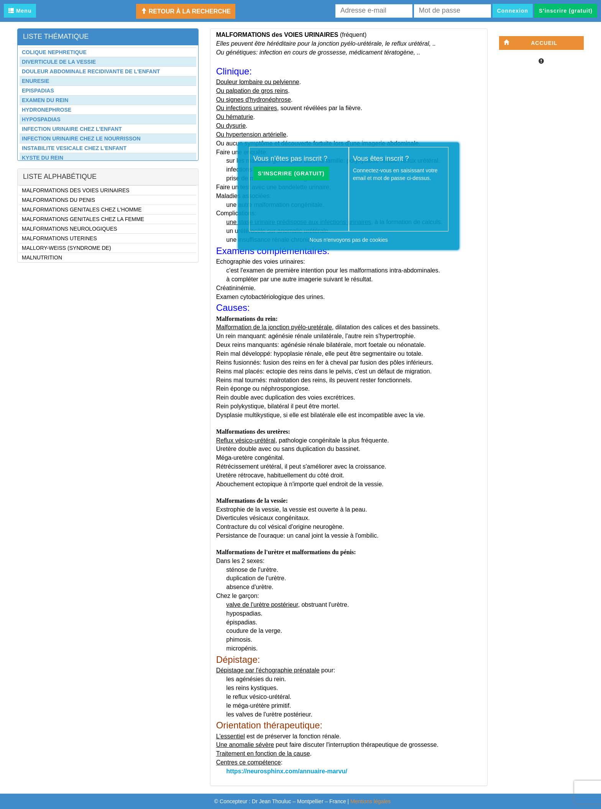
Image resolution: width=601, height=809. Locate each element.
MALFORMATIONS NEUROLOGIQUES (69, 229)
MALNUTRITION (42, 257)
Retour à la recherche (186, 11)
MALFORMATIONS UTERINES (59, 238)
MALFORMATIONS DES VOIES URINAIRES (76, 190)
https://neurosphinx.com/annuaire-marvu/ (286, 771)
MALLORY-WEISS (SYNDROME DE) (66, 248)
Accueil (531, 43)
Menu (19, 11)
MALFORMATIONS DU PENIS (58, 200)
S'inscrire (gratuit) (566, 11)
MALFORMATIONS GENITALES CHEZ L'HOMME (82, 209)
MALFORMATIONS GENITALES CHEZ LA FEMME (83, 219)
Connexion (512, 11)
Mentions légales (370, 801)
